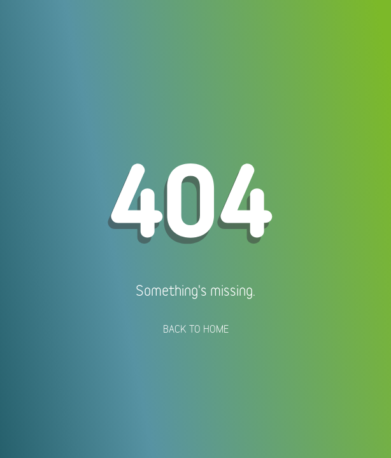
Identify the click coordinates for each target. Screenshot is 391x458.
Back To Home (196, 329)
